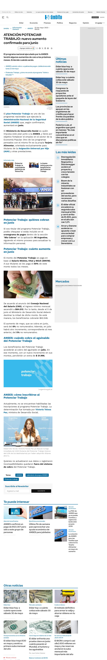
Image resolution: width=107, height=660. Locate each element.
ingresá (102, 17)
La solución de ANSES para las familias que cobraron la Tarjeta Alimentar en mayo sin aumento (73, 542)
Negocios (73, 23)
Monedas (59, 285)
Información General (17, 28)
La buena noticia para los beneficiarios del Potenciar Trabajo (46, 167)
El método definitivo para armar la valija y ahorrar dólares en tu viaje (65, 611)
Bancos (90, 12)
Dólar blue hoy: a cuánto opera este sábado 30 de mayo (65, 69)
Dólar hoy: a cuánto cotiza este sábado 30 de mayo (65, 80)
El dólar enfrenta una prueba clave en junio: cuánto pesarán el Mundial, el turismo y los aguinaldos (39, 644)
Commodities (71, 285)
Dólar (21, 23)
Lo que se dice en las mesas (44, 12)
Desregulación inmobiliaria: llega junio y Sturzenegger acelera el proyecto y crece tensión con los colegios (68, 167)
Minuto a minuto (11, 658)
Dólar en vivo (19, 12)
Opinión (86, 23)
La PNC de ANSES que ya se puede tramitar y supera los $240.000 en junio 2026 (73, 518)
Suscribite (41, 491)
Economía (34, 23)
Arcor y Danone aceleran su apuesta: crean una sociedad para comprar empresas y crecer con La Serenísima (69, 234)
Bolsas (64, 285)
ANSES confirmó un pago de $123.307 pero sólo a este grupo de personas (15, 528)
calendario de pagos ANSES (37, 475)
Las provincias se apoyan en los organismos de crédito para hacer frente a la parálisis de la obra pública (65, 112)
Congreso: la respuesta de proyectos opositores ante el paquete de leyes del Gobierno (66, 94)
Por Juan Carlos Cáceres (37, 653)
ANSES (30, 28)
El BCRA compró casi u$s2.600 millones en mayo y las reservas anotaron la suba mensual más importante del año (65, 647)
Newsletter (102, 22)
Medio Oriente (101, 12)
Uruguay (98, 23)
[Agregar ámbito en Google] (26, 48)
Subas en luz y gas (62, 12)
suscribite (95, 17)
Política (60, 23)
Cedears (79, 285)
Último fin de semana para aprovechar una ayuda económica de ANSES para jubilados (39, 528)
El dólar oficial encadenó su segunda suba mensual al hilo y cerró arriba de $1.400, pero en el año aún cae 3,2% (69, 213)
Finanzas (47, 23)
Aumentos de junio (78, 12)
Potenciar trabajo (11, 479)
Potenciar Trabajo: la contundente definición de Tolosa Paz (20, 167)
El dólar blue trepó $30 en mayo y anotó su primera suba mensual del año (15, 644)
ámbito (6, 28)
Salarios (29, 12)
